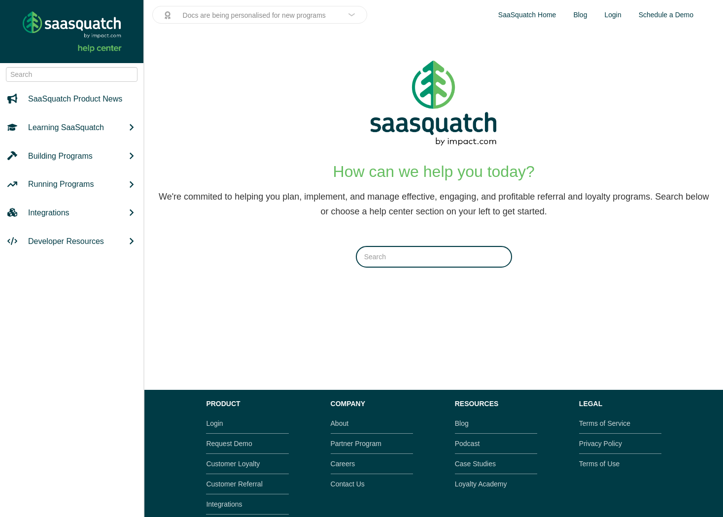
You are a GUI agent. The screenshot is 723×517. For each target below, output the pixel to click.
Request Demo (229, 444)
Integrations (224, 504)
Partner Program (356, 444)
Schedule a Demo (666, 15)
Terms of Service (604, 423)
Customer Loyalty (233, 464)
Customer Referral (234, 484)
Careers (343, 464)
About (340, 423)
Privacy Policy (600, 444)
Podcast (467, 444)
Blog (580, 15)
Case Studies (475, 464)
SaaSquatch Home (527, 15)
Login (612, 15)
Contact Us (348, 484)
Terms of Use (599, 464)
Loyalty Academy (481, 484)
